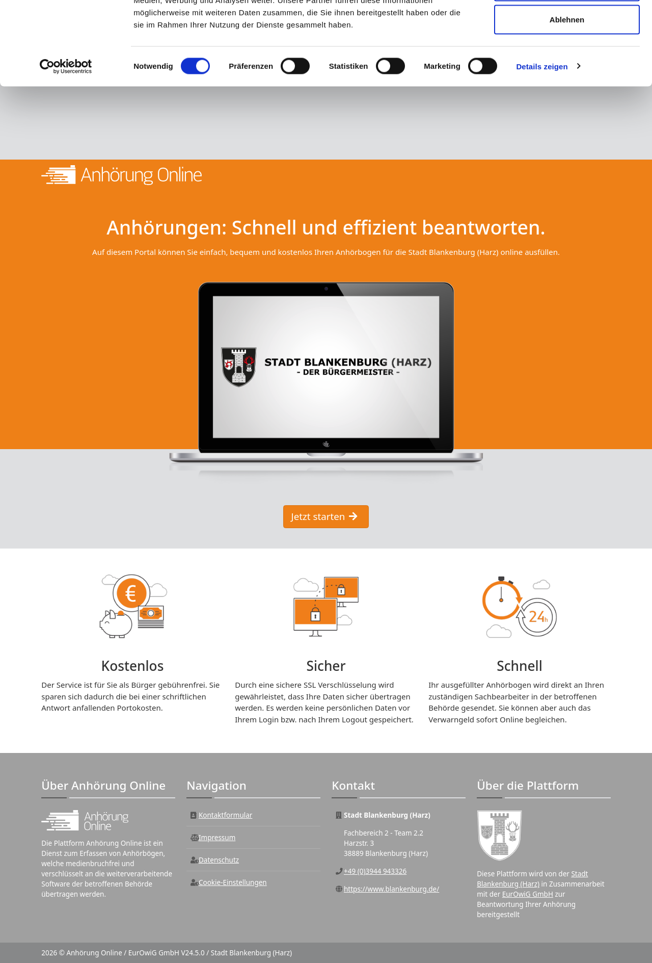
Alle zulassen (566, 26)
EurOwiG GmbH (527, 895)
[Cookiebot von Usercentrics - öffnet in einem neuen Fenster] (66, 140)
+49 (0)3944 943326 (375, 872)
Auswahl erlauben (567, 60)
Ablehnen (567, 93)
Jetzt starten (324, 517)
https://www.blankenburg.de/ (391, 890)
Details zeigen (541, 140)
